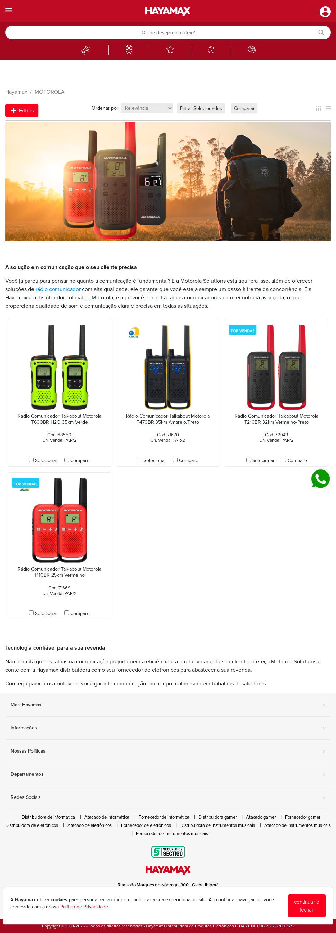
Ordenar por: (105, 108)
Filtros (22, 110)
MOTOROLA (50, 91)
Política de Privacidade (84, 907)
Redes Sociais (168, 798)
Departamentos (168, 775)
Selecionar (46, 461)
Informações (168, 728)
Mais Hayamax (168, 705)
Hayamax (16, 91)
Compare (80, 461)
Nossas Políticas (168, 751)
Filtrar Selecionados (201, 108)
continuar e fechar (306, 906)
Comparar (244, 108)
